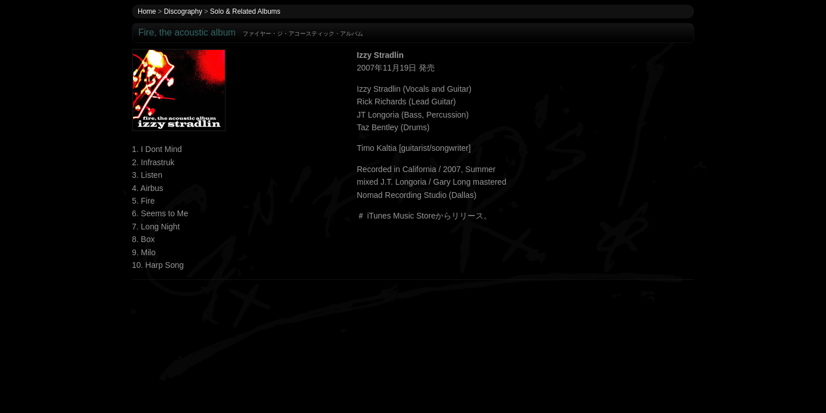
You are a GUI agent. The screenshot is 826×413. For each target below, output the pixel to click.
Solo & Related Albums (245, 11)
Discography (183, 11)
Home (147, 11)
